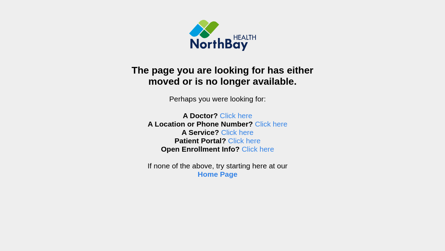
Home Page (217, 174)
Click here (236, 116)
